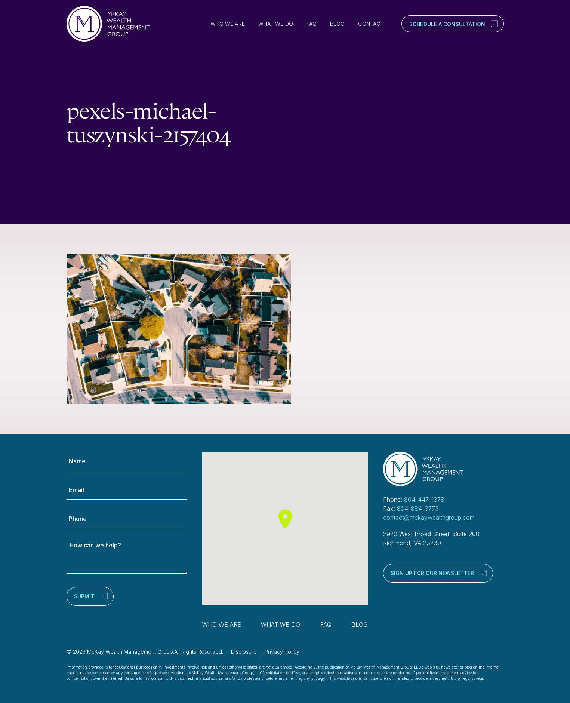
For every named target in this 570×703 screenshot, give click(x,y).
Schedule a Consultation (447, 24)
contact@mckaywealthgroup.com (429, 517)
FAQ (311, 24)
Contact (370, 24)
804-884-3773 (418, 508)
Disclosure (244, 651)
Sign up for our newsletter (432, 573)
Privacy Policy (282, 651)
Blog (337, 24)
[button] (285, 518)
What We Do (275, 24)
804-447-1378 (424, 499)
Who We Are (227, 24)
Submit (84, 596)
